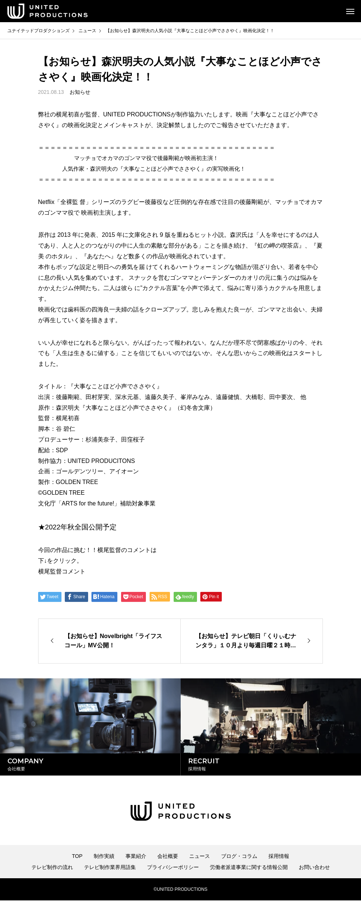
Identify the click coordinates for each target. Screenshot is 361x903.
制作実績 (104, 858)
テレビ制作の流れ (52, 869)
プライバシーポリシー (173, 869)
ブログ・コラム (239, 858)
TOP (77, 858)
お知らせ (80, 92)
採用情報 (278, 858)
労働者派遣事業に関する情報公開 (249, 869)
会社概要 (167, 858)
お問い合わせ (314, 869)
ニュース (199, 858)
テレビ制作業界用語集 (110, 869)
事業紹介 (136, 858)
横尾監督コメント (62, 571)
